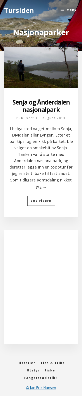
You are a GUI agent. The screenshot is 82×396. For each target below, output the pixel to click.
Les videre (43, 202)
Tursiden (19, 10)
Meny (71, 10)
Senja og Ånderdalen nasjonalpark (41, 106)
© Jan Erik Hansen (41, 387)
